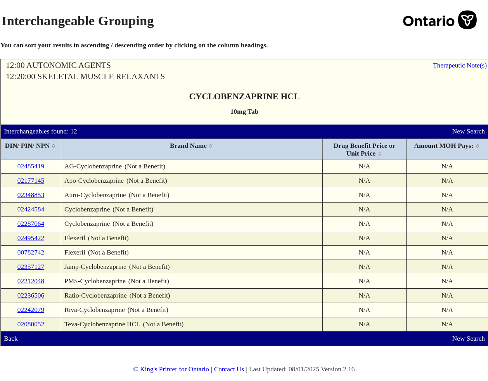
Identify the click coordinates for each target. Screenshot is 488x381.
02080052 (30, 324)
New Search (468, 131)
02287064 (30, 223)
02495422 (30, 238)
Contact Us (229, 369)
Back (11, 338)
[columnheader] (31, 149)
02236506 (30, 295)
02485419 (30, 166)
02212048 (30, 281)
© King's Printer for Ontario (171, 369)
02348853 (30, 195)
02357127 (30, 266)
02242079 (30, 309)
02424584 (30, 209)
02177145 (30, 180)
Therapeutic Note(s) (460, 65)
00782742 (30, 252)
